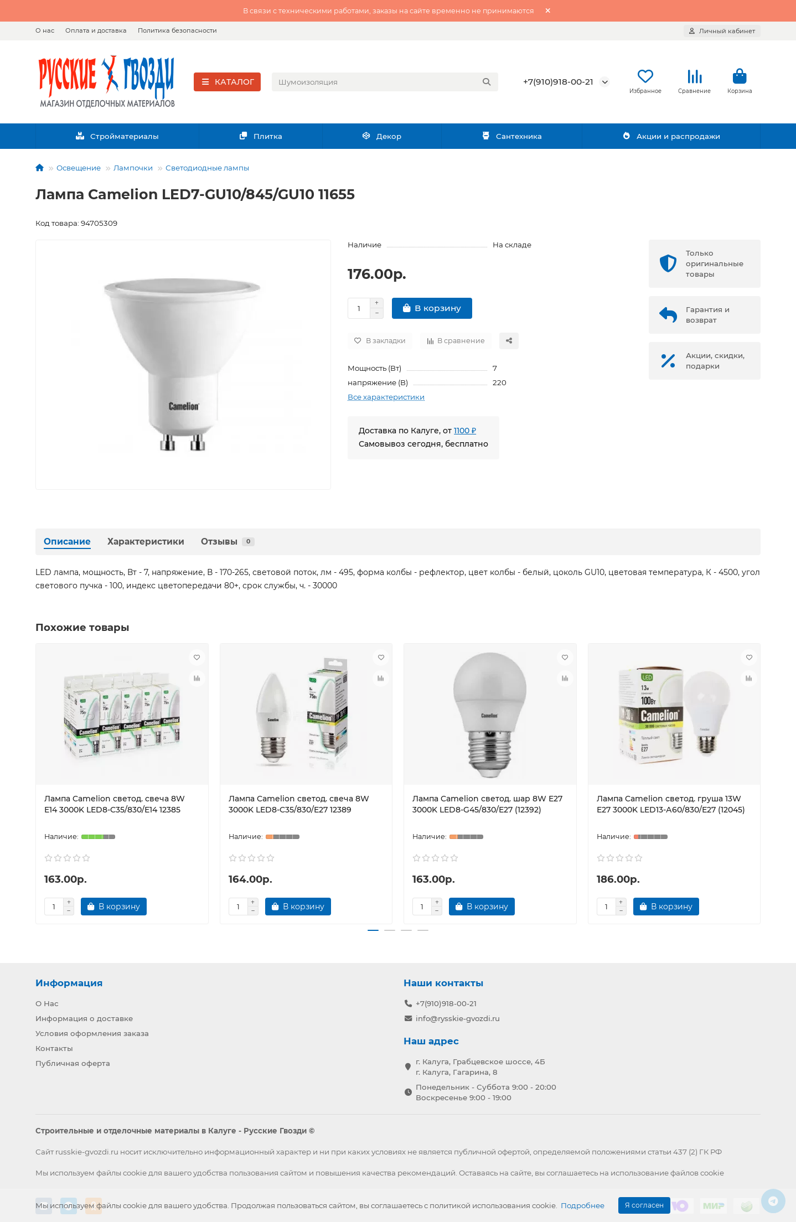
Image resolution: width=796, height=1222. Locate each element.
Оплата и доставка (96, 30)
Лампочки (133, 171)
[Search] (385, 83)
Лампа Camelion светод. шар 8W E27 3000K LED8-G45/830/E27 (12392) (487, 807)
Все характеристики (386, 400)
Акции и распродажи (671, 139)
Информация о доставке (84, 1018)
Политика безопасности (177, 30)
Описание (67, 545)
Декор (382, 139)
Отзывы (228, 545)
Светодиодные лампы (207, 171)
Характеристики (145, 545)
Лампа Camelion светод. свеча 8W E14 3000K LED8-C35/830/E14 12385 (114, 807)
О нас (44, 30)
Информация (69, 982)
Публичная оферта (72, 1062)
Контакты (54, 1047)
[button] (373, 934)
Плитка (260, 139)
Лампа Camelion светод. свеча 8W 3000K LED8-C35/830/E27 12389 (299, 807)
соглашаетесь (572, 1172)
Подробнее (582, 1205)
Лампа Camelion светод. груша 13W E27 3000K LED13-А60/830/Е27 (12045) (671, 807)
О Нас (47, 1003)
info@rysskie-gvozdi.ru (458, 1018)
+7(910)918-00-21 (558, 83)
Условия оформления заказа (92, 1033)
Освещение (78, 171)
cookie (135, 1172)
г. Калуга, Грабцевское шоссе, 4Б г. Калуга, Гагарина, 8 (480, 1066)
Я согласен (644, 1205)
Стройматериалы (117, 139)
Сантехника (511, 139)
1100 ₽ (465, 434)
